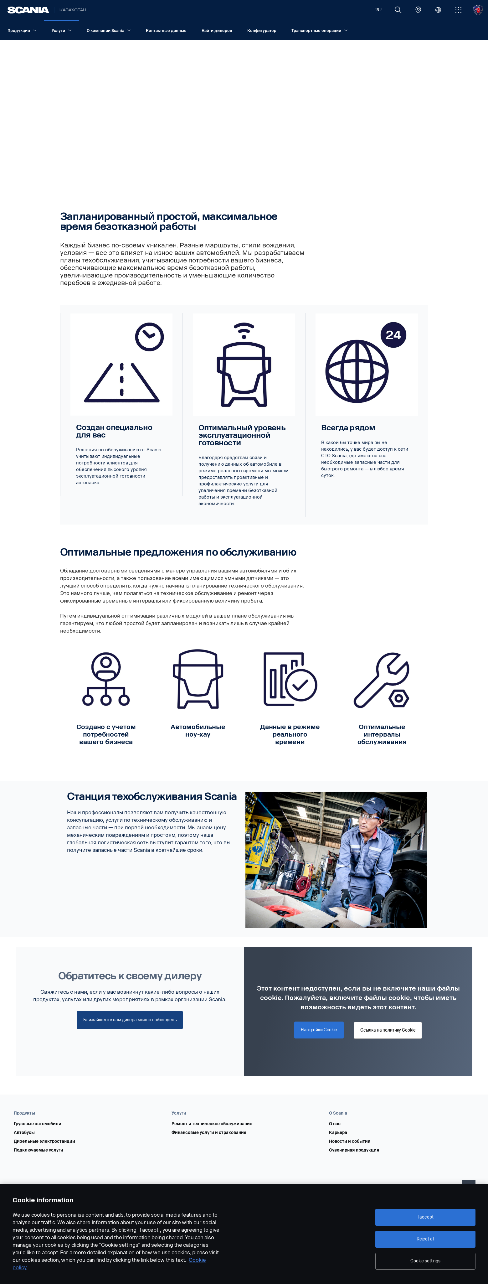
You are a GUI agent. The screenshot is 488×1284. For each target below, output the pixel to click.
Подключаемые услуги (38, 1150)
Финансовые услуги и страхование (209, 1132)
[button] (458, 10)
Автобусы (24, 1132)
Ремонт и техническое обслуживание (212, 1123)
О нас (335, 1123)
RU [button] (378, 10)
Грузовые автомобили (37, 1123)
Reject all (425, 1239)
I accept (426, 1217)
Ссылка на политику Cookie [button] (388, 1030)
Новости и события (350, 1141)
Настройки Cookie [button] (319, 1030)
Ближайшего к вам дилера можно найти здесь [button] (129, 1020)
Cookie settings (425, 1261)
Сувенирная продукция (354, 1150)
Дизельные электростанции (44, 1141)
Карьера (338, 1132)
